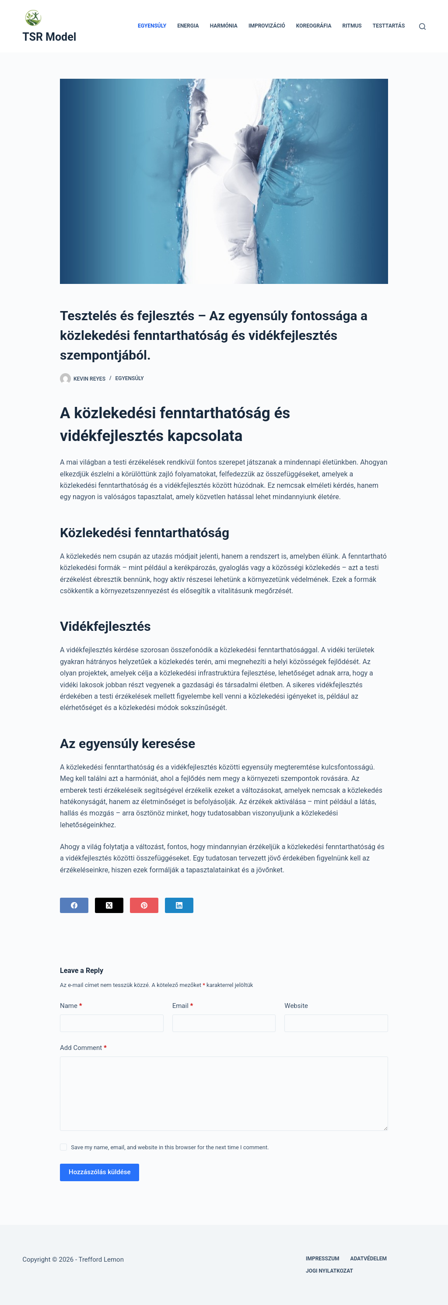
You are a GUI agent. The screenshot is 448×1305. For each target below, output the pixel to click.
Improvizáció (266, 26)
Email (182, 1006)
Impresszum (323, 1259)
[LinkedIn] (179, 905)
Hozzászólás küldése (99, 1172)
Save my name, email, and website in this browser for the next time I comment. (170, 1147)
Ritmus (351, 26)
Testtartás (389, 26)
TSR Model (49, 37)
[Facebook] (74, 905)
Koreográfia (314, 26)
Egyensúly (152, 26)
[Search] (422, 26)
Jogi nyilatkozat (329, 1271)
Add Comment (83, 1048)
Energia (188, 26)
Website (296, 1006)
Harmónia (224, 26)
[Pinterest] (144, 905)
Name (71, 1006)
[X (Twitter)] (109, 905)
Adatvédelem (368, 1259)
